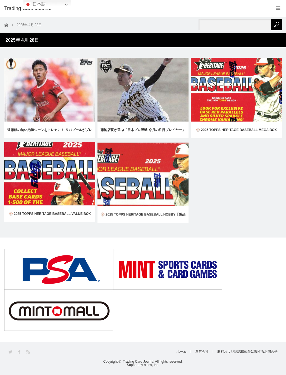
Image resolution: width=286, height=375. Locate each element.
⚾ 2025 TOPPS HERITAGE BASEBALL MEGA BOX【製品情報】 (236, 134)
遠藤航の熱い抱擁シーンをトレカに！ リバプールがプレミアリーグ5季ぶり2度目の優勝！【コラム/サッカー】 (49, 133)
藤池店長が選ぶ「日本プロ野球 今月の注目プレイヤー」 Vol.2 (143, 133)
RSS (28, 352)
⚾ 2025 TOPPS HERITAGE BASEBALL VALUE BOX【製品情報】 (50, 220)
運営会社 (202, 351)
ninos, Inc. (151, 365)
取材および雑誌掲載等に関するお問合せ (247, 351)
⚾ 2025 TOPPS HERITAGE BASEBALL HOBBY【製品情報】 (143, 224)
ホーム (182, 351)
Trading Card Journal (138, 362)
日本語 (35, 4)
